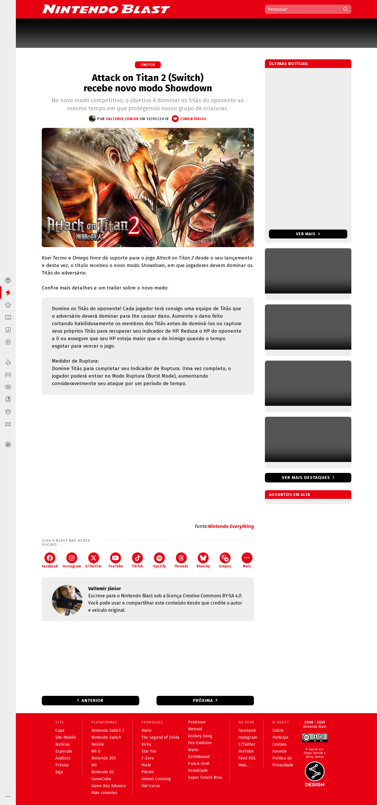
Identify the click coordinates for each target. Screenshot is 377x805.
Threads (181, 560)
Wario (193, 749)
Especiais (63, 751)
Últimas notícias (288, 63)
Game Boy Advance (108, 785)
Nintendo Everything (231, 526)
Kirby (146, 744)
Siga (59, 772)
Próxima (203, 700)
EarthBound (199, 756)
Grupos (225, 560)
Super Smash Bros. (205, 777)
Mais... (243, 765)
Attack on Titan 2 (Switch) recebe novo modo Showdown (148, 83)
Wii (94, 765)
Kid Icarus (151, 785)
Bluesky (203, 560)
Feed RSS (247, 758)
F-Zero (148, 758)
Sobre (278, 730)
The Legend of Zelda (160, 737)
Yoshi (146, 765)
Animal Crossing (156, 778)
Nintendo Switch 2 (107, 730)
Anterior (92, 700)
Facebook (50, 560)
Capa (59, 730)
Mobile (97, 744)
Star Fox (149, 751)
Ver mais (308, 234)
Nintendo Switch (106, 737)
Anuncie (279, 751)
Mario (147, 730)
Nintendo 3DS (103, 758)
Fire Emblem (200, 742)
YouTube (115, 560)
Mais (247, 560)
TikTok (137, 560)
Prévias (62, 765)
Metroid (195, 729)
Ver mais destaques (306, 477)
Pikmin (148, 772)
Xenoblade (198, 770)
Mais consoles (104, 792)
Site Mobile (65, 737)
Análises (63, 758)
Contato (279, 744)
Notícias (62, 744)
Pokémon (197, 722)
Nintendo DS (102, 772)
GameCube (101, 778)
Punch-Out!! (199, 763)
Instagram (72, 560)
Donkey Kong (200, 736)
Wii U (95, 751)
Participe (280, 737)
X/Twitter (93, 560)
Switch (148, 65)
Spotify (159, 560)
